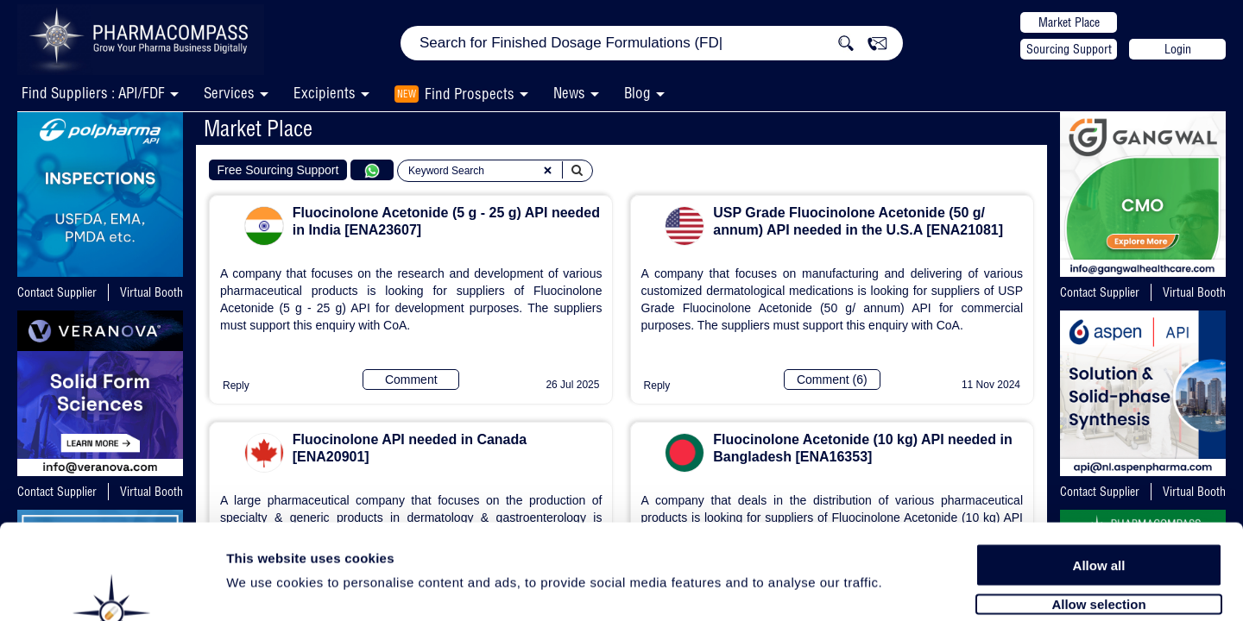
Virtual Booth (151, 292)
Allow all (1099, 476)
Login (1177, 49)
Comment (411, 379)
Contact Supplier (57, 292)
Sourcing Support (1069, 49)
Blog (637, 93)
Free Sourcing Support (278, 170)
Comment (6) (832, 379)
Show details (906, 587)
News (569, 93)
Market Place (1069, 22)
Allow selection (1098, 515)
